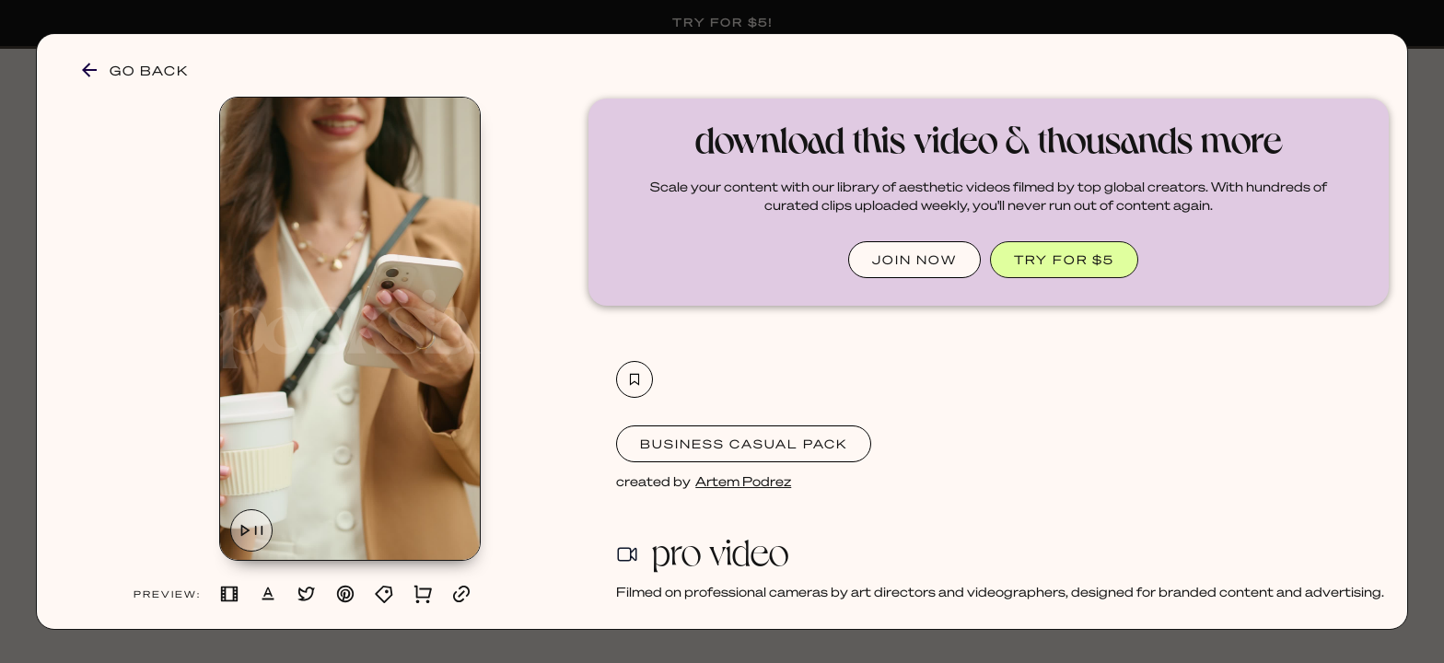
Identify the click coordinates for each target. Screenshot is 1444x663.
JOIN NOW (914, 259)
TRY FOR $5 (1064, 259)
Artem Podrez (743, 480)
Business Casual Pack (743, 443)
